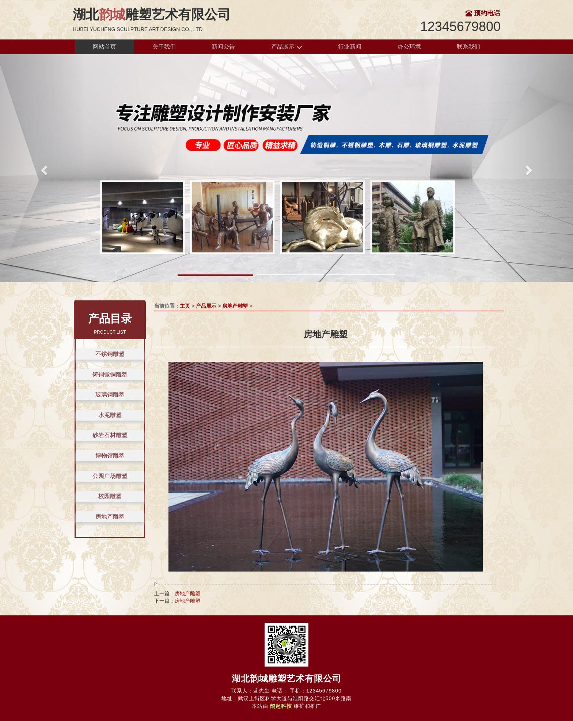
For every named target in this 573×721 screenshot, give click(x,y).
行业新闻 (349, 46)
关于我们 (164, 46)
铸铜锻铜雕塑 (110, 374)
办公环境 (409, 46)
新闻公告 (223, 46)
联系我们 (468, 46)
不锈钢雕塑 (110, 354)
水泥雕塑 (110, 415)
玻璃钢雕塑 (110, 394)
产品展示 (286, 46)
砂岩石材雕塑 (110, 435)
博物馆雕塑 (110, 455)
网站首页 (104, 46)
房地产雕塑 (110, 516)
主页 (185, 306)
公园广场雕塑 (110, 476)
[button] (43, 168)
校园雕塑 (110, 496)
